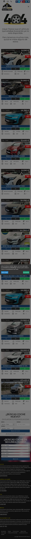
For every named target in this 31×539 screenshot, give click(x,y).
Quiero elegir (5, 272)
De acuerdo (26, 272)
